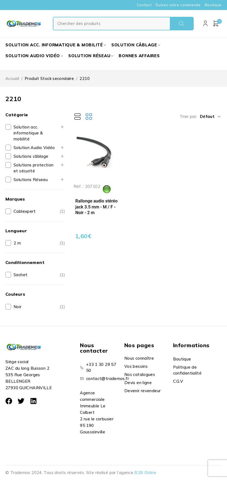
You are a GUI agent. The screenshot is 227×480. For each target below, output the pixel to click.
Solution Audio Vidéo (34, 147)
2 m (17, 243)
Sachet (20, 274)
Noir (18, 306)
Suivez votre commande (177, 5)
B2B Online (145, 472)
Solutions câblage (31, 156)
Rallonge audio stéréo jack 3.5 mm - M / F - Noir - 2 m (96, 209)
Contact (144, 5)
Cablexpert (25, 211)
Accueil (12, 78)
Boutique (213, 5)
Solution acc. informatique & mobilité (28, 132)
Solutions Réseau (31, 179)
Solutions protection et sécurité (34, 167)
